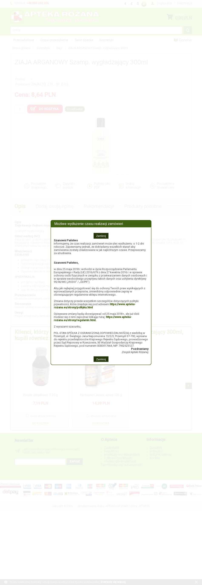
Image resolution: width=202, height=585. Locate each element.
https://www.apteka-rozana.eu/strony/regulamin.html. (93, 318)
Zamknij (101, 235)
